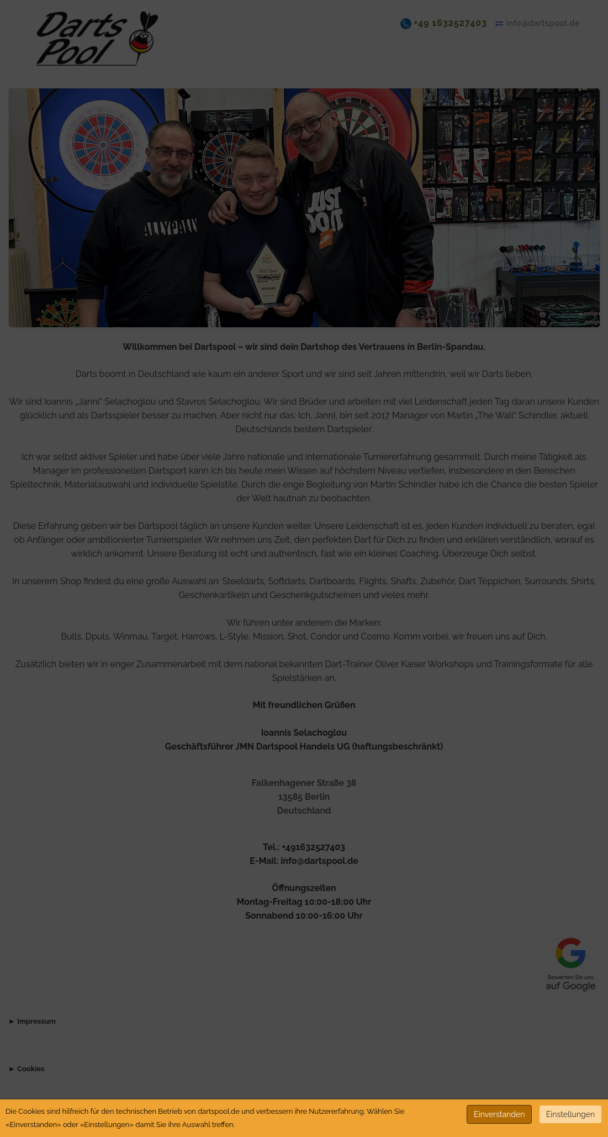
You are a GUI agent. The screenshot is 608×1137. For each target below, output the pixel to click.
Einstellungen (570, 1114)
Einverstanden (499, 1114)
